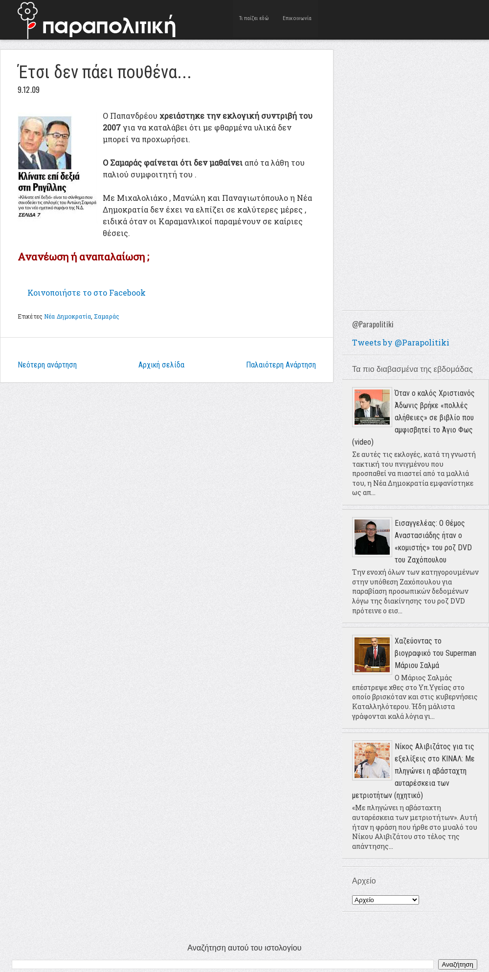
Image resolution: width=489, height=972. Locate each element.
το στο (86, 292)
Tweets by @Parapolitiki (400, 342)
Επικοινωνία (297, 19)
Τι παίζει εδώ (254, 19)
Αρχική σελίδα (161, 364)
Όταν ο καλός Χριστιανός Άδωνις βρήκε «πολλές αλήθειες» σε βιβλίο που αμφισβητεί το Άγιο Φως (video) (413, 418)
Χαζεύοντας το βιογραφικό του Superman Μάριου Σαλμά (435, 653)
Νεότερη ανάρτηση (47, 364)
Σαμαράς (106, 316)
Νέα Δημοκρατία (67, 316)
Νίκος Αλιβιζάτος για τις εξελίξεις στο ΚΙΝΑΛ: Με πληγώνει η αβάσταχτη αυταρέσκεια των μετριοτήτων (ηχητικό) (413, 771)
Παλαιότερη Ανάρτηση (281, 364)
